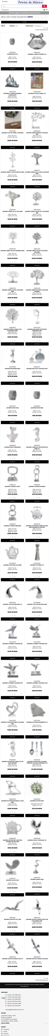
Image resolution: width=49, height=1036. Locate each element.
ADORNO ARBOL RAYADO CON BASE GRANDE (37, 290)
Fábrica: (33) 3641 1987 (13, 1006)
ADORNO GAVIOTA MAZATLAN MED (37, 959)
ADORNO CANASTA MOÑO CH (37, 54)
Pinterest (4, 1034)
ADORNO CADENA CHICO (12, 486)
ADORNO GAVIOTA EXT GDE (12, 919)
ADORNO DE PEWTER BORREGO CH (37, 722)
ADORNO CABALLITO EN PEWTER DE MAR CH (37, 447)
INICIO (3, 17)
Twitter (4, 1031)
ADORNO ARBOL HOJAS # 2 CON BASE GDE (37, 212)
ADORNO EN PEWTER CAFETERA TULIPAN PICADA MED (12, 840)
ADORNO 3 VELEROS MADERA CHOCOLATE (12, 94)
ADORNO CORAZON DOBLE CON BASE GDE (12, 722)
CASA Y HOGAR (11, 17)
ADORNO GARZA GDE (36, 879)
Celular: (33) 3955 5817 (13, 995)
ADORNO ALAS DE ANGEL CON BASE (12, 133)
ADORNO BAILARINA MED (12, 368)
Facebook (5, 1029)
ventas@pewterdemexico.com (14, 1009)
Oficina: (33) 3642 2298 (13, 1003)
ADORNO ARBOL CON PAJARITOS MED (12, 172)
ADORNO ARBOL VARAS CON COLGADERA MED (12, 330)
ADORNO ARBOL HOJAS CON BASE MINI (12, 290)
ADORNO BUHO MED (37, 408)
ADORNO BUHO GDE (12, 408)
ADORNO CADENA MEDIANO (12, 526)
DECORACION (22, 17)
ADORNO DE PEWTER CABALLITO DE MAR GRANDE (12, 762)
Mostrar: (12, 26)
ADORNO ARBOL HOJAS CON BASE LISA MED (37, 251)
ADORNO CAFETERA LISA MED (12, 565)
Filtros (24, 22)
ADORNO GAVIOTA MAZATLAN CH (12, 959)
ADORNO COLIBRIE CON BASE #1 (12, 644)
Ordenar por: (29, 26)
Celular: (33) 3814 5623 (13, 997)
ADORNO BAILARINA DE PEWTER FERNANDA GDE (37, 330)
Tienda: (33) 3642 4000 (13, 1001)
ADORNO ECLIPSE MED (37, 801)
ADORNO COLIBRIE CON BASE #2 (37, 644)
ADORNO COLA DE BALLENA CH (12, 604)
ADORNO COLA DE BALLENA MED (37, 604)
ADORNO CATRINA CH (37, 565)
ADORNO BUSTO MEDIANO (12, 447)
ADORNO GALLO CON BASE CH (37, 840)
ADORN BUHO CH (12, 54)
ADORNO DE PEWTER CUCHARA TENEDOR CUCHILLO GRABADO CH (37, 762)
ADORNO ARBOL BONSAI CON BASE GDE (37, 133)
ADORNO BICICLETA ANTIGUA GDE (36, 368)
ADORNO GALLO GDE (12, 880)
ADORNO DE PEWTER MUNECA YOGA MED (12, 801)
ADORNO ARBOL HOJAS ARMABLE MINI (12, 251)
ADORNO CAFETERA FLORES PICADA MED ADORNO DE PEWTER (37, 526)
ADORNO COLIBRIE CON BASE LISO (37, 683)
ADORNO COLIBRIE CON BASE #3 (12, 683)
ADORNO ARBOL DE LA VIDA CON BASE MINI (37, 172)
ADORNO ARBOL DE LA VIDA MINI (12, 211)
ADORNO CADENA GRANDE (37, 486)
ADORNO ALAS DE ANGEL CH (37, 93)
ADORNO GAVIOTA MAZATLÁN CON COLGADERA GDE (37, 920)
